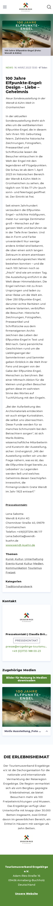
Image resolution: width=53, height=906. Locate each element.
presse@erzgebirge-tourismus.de (26, 646)
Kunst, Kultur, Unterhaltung (24, 559)
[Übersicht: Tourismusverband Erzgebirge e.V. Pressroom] (26, 7)
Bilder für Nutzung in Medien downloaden (26, 679)
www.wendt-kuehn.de (20, 545)
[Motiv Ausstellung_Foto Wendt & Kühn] (26, 707)
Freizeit (11, 572)
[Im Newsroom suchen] (49, 7)
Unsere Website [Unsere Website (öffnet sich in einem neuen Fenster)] (26, 893)
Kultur (28, 563)
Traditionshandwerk (19, 586)
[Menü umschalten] (5, 7)
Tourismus (35, 568)
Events (10, 563)
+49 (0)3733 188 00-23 (26, 651)
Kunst (19, 563)
